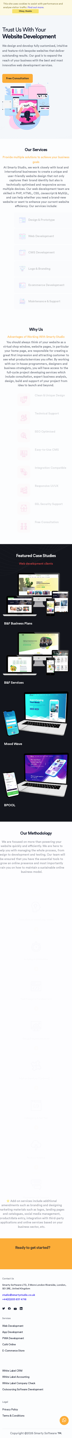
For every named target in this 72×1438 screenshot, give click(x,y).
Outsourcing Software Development (22, 1389)
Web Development (12, 1326)
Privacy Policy (10, 1409)
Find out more (35, 7)
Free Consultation (17, 78)
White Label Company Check (18, 1383)
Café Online (9, 1344)
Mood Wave (13, 744)
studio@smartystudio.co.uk (18, 1295)
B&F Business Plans (18, 623)
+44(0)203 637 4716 (14, 1299)
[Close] (25, 11)
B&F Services (14, 682)
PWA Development (13, 1338)
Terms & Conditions (13, 1415)
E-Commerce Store (13, 1350)
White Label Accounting (15, 1377)
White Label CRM (12, 1370)
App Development (12, 1332)
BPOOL (9, 805)
